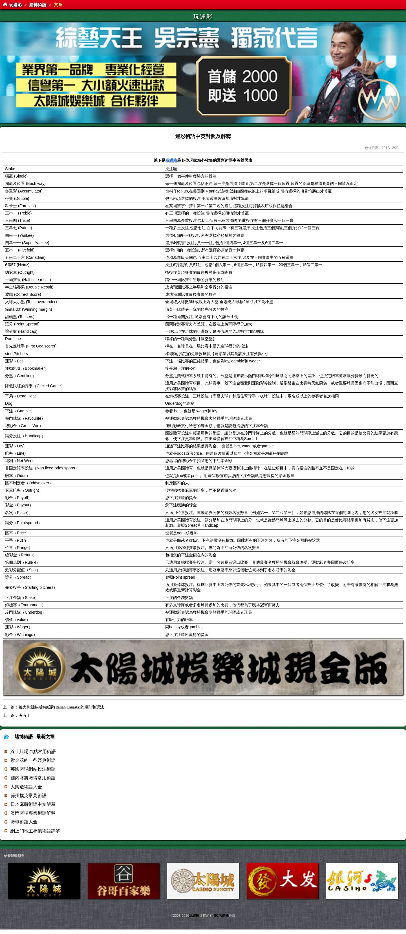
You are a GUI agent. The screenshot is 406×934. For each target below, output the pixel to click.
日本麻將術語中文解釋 (33, 804)
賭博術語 (37, 4)
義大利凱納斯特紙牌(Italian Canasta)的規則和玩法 (61, 707)
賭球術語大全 (23, 821)
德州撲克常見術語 (28, 795)
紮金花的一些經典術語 (33, 760)
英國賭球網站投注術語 (33, 769)
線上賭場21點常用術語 (33, 751)
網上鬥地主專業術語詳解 (35, 830)
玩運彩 (15, 4)
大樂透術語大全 (26, 786)
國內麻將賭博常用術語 (33, 777)
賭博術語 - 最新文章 (34, 736)
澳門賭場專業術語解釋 (33, 813)
